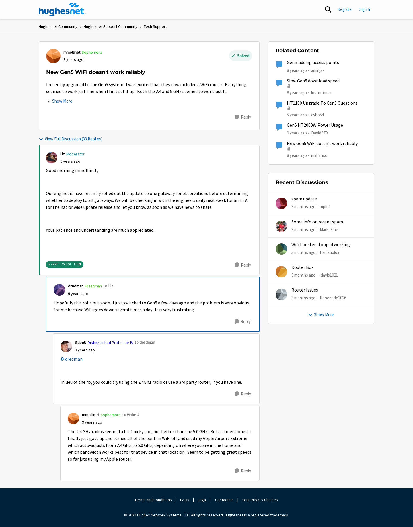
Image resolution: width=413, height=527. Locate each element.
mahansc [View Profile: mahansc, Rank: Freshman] (319, 155)
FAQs (184, 499)
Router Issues (304, 290)
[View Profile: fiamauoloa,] (281, 249)
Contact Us (224, 499)
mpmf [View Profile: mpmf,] (325, 206)
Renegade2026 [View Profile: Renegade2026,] (333, 297)
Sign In (365, 9)
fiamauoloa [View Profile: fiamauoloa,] (329, 252)
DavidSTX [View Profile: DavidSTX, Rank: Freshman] (319, 133)
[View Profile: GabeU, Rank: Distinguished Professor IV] (66, 346)
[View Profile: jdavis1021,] (281, 271)
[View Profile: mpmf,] (281, 203)
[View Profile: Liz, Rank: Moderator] (51, 157)
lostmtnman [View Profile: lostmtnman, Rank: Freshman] (322, 92)
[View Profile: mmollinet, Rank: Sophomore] (53, 56)
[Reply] (243, 117)
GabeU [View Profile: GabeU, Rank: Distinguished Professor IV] (80, 342)
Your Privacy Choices (260, 499)
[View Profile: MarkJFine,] (281, 226)
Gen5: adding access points (313, 62)
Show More (59, 101)
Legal (202, 499)
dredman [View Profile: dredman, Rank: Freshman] (75, 286)
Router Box (302, 267)
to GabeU (130, 414)
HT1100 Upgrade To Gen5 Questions (322, 103)
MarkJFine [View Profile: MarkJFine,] (329, 229)
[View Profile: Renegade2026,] (281, 294)
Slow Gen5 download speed (313, 81)
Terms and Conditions (153, 499)
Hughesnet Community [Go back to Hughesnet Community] (58, 26)
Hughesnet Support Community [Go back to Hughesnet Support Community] (110, 26)
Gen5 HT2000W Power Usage (315, 125)
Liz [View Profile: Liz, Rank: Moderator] (62, 154)
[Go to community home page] (62, 9)
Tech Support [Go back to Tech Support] (155, 26)
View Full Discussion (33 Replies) (70, 139)
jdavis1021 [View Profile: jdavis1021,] (329, 275)
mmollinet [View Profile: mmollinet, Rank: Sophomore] (71, 52)
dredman (74, 359)
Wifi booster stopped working (320, 245)
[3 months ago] (303, 207)
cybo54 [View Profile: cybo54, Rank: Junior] (317, 114)
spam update (304, 199)
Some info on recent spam (317, 222)
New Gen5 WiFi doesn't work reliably (322, 143)
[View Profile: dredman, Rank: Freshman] (59, 290)
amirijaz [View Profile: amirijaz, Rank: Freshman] (317, 70)
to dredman (145, 342)
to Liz (108, 286)
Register (345, 9)
